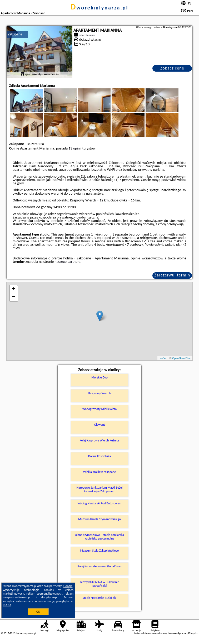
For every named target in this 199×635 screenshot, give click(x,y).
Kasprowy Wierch (99, 393)
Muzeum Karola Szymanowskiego (99, 519)
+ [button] (14, 289)
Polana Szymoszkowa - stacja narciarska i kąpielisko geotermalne (99, 536)
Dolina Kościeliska (99, 456)
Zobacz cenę (172, 68)
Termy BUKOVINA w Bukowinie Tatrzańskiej (99, 584)
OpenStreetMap (181, 358)
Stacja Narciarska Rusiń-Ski (100, 598)
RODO (7, 605)
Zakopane (15, 34)
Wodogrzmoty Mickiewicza (99, 409)
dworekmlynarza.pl (99, 7)
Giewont (99, 424)
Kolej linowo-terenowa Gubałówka (99, 566)
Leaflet (163, 358)
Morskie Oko (99, 377)
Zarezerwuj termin (172, 275)
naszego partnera (68, 261)
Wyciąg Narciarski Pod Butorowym (100, 503)
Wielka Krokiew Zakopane (99, 472)
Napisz (194, 633)
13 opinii (74, 148)
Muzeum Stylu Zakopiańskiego (99, 550)
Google (68, 586)
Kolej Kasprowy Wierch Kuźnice (99, 440)
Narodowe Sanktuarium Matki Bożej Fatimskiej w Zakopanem (100, 489)
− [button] (14, 297)
